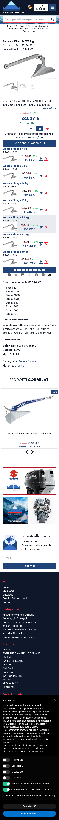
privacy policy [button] (41, 711)
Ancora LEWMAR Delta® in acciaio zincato (29, 433)
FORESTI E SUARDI (13, 660)
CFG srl (7, 664)
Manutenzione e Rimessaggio (20, 629)
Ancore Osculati (28, 361)
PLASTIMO (9, 687)
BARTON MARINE (12, 675)
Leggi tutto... (49, 108)
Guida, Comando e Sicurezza (20, 622)
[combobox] (29, 19)
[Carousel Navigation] (29, 452)
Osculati (19, 365)
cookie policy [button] (31, 727)
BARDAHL (8, 668)
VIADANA (8, 679)
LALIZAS (8, 657)
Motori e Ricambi (12, 633)
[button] (54, 699)
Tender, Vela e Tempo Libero (19, 637)
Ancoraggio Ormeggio (15, 618)
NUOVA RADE (10, 683)
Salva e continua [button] (29, 813)
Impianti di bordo (12, 625)
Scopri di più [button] (29, 806)
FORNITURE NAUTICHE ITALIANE (21, 653)
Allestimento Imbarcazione (18, 614)
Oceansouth (10, 672)
